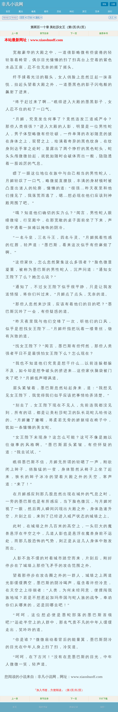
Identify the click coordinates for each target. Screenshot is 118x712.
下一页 (74, 33)
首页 (8, 11)
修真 (33, 11)
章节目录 (44, 33)
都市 (46, 11)
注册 (113, 4)
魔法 (21, 11)
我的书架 (43, 707)
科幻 (72, 11)
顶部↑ (102, 707)
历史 (59, 11)
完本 (97, 11)
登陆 (104, 4)
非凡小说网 (12, 4)
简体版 (14, 18)
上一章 (15, 33)
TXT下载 (103, 699)
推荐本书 (103, 33)
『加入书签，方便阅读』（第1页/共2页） (59, 690)
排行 (110, 11)
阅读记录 (73, 707)
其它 (84, 11)
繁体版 (6, 18)
